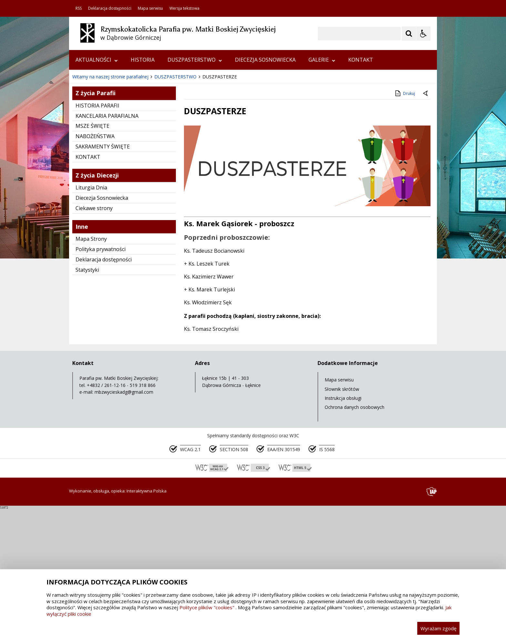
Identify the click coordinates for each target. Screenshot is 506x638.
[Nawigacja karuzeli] (108, 186)
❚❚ (82, 186)
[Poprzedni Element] (99, 186)
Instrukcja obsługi (343, 527)
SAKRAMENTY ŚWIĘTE (103, 275)
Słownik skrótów (342, 518)
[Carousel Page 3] (144, 186)
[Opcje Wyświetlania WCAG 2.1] (423, 33)
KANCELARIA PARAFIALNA (107, 244)
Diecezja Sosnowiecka (102, 326)
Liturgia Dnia (91, 316)
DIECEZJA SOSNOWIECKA (265, 59)
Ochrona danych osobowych (354, 536)
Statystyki (87, 398)
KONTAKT (360, 59)
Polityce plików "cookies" (206, 607)
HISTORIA (143, 59)
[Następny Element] (115, 186)
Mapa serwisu (150, 8)
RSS (79, 8)
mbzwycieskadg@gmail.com (124, 521)
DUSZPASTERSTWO (194, 59)
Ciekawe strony (94, 337)
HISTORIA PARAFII (97, 234)
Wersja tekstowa (184, 8)
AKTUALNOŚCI (97, 59)
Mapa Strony (91, 367)
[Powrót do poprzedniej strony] (425, 223)
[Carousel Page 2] (138, 186)
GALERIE (322, 59)
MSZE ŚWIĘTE (92, 254)
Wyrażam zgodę (438, 628)
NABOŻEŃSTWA (95, 265)
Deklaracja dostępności (109, 8)
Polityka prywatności (101, 378)
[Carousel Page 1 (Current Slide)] (131, 186)
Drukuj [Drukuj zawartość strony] (404, 222)
